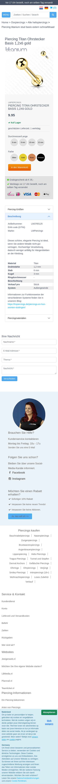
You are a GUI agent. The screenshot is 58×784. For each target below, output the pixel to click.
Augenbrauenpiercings (29, 549)
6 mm (14, 142)
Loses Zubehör (41, 577)
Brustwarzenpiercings (29, 545)
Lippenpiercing (20, 554)
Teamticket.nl (8, 688)
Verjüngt (44, 568)
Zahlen (5, 630)
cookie (12, 739)
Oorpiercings (18, 22)
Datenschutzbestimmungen (28, 778)
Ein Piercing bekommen (13, 700)
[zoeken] (53, 15)
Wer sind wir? (8, 645)
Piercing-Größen (16, 209)
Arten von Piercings (11, 707)
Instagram (16, 478)
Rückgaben (7, 637)
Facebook (16, 472)
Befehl (5, 623)
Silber (14, 157)
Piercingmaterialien (17, 318)
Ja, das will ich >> (20, 516)
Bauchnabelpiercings (19, 536)
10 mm (31, 142)
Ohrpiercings (29, 568)
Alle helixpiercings (38, 22)
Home (5, 22)
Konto (4, 608)
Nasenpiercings (41, 536)
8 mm (23, 142)
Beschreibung (14, 216)
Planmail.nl (7, 681)
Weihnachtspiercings (20, 577)
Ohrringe (15, 568)
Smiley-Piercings (17, 572)
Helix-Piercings (38, 554)
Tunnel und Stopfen (39, 559)
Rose (32, 157)
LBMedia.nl (7, 673)
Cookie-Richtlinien (18, 781)
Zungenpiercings (29, 540)
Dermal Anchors (17, 563)
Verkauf (29, 581)
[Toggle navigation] (6, 15)
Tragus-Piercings (17, 559)
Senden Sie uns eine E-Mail (21, 447)
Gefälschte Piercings (39, 563)
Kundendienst (8, 601)
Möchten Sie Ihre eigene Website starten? (22, 666)
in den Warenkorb (19, 167)
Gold (23, 157)
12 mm (40, 142)
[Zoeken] (31, 15)
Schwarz (41, 157)
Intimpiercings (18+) (39, 572)
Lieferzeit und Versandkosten (16, 616)
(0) (53, 7)
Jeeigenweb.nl (9, 659)
